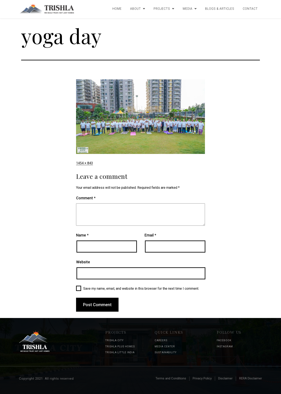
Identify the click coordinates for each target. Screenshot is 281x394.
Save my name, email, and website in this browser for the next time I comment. (141, 289)
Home (117, 8)
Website (83, 262)
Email (150, 235)
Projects (164, 8)
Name (82, 235)
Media (190, 8)
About (137, 8)
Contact (250, 8)
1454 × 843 (84, 163)
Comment (85, 198)
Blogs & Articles (219, 8)
